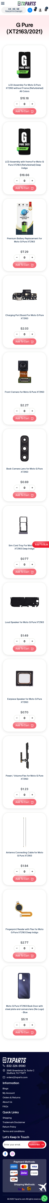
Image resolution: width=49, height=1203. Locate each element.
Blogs (5, 1088)
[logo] (27, 3)
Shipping (7, 1117)
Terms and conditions (14, 1131)
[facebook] (5, 1153)
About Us (7, 1102)
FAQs (5, 1106)
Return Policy (9, 1126)
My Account (9, 1093)
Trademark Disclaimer (14, 1122)
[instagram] (12, 1153)
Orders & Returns (11, 1097)
